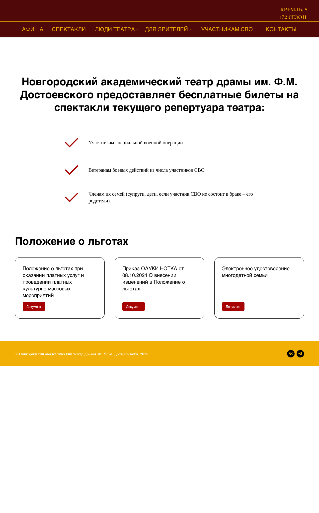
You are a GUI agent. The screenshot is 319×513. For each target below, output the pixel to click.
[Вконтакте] (291, 353)
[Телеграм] (300, 353)
